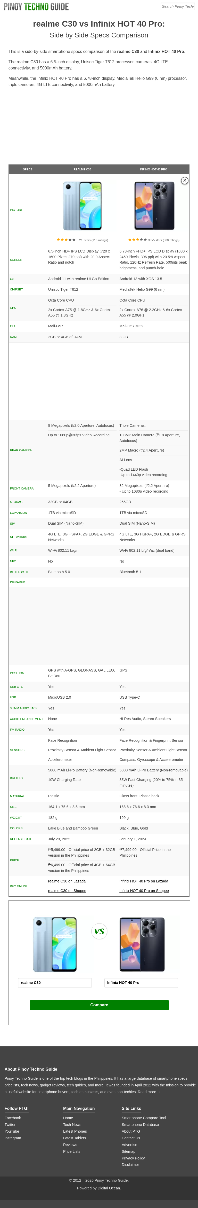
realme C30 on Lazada (82, 882)
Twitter (10, 1125)
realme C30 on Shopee (67, 891)
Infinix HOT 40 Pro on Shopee (144, 891)
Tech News (72, 1125)
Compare (99, 1005)
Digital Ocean (109, 1188)
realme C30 (82, 169)
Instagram (13, 1138)
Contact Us (131, 1138)
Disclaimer (130, 1165)
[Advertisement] (99, 128)
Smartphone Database (140, 1125)
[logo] (37, 6)
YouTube (12, 1131)
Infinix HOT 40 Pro (153, 169)
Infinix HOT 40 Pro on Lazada (153, 882)
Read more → (149, 1092)
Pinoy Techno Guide (37, 1069)
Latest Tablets (74, 1138)
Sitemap (128, 1151)
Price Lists (71, 1151)
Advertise (129, 1145)
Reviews (70, 1145)
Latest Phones (75, 1131)
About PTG (131, 1131)
